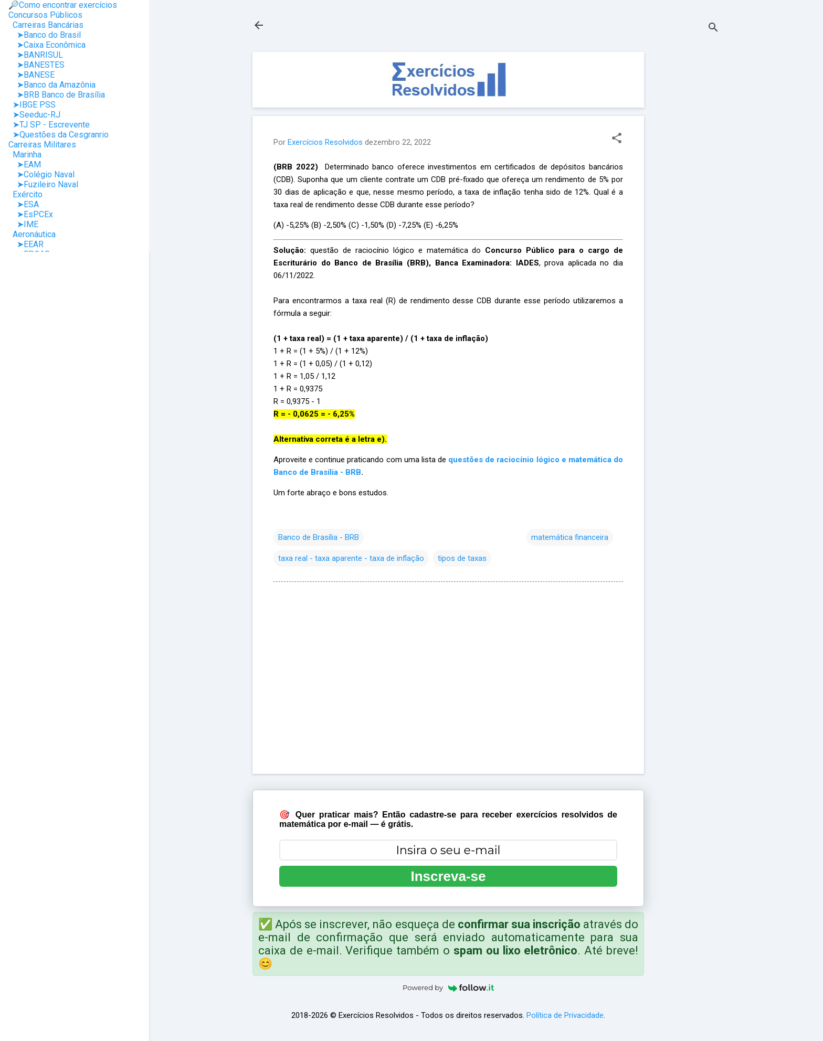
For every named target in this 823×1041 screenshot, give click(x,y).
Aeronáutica (32, 234)
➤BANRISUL (35, 55)
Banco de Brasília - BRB (318, 537)
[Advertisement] (686, 209)
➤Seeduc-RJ (34, 115)
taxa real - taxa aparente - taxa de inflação (351, 558)
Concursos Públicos (45, 15)
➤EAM (24, 164)
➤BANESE (31, 75)
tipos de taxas (462, 558)
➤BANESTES (36, 65)
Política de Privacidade (565, 1015)
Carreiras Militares (42, 145)
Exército (25, 194)
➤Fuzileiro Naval (43, 184)
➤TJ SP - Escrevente (49, 125)
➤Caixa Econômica (47, 45)
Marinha (24, 155)
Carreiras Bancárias (45, 25)
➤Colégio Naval (41, 174)
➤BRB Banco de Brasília (56, 95)
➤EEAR (26, 244)
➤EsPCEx (30, 214)
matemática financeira (569, 537)
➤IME (23, 224)
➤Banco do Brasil (44, 35)
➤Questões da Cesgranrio (58, 135)
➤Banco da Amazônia (52, 85)
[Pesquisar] (713, 29)
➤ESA (23, 204)
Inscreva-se (448, 876)
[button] (616, 139)
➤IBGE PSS (32, 105)
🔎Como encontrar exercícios (62, 5)
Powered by (448, 987)
